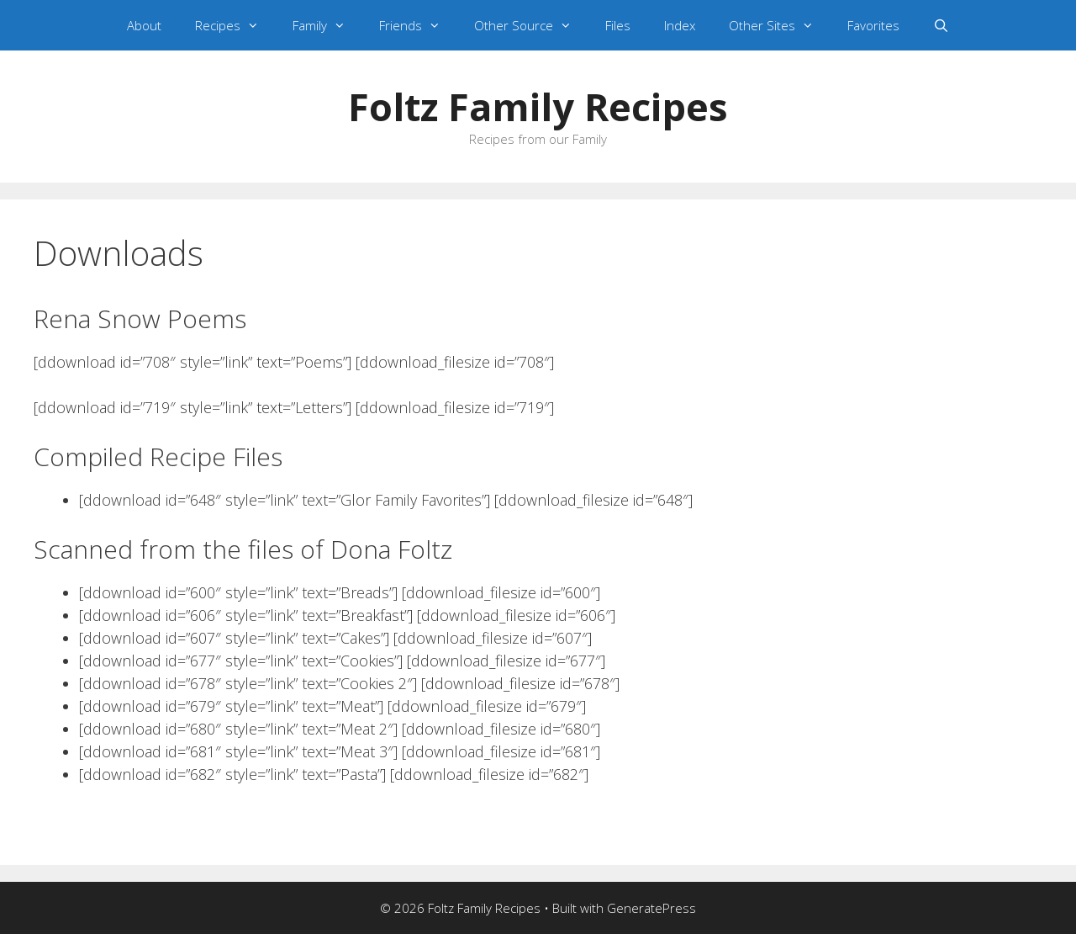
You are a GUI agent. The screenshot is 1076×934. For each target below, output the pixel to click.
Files (617, 25)
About (144, 25)
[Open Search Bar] (941, 25)
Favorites (873, 25)
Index (679, 25)
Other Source (531, 25)
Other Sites (780, 25)
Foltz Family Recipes (538, 106)
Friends (418, 25)
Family (327, 25)
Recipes (235, 25)
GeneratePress (651, 908)
